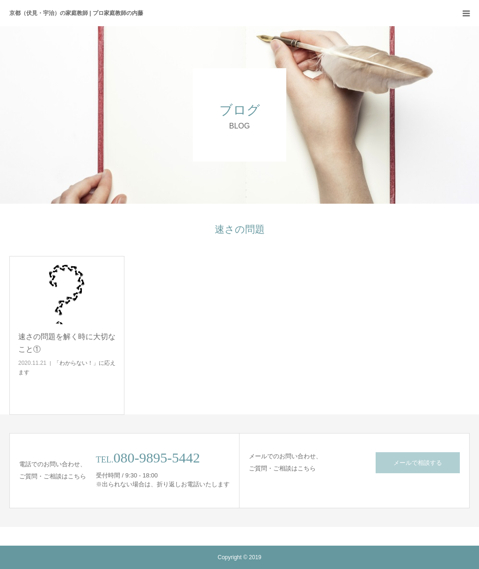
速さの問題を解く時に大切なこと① (67, 343)
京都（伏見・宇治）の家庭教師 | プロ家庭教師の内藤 (76, 13)
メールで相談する (417, 462)
